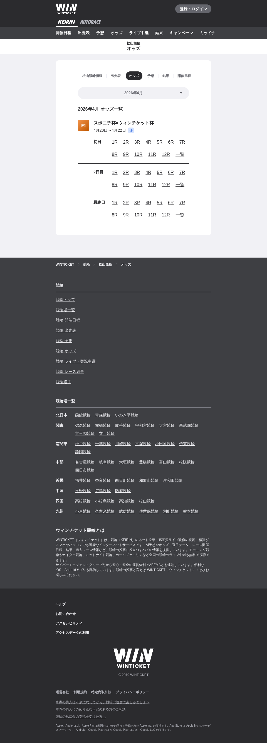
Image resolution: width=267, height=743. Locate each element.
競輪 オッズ (66, 351)
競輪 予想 (64, 340)
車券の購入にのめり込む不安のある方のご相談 (91, 709)
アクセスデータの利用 (72, 633)
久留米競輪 (105, 511)
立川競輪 (107, 433)
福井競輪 (83, 480)
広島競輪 (103, 490)
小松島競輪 (105, 501)
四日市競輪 (85, 470)
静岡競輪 (83, 452)
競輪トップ (65, 299)
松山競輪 (147, 501)
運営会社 (62, 692)
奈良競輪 (103, 480)
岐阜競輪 (107, 462)
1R (114, 142)
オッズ (116, 33)
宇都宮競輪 (145, 425)
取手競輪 (123, 425)
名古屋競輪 (85, 462)
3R (137, 142)
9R (125, 154)
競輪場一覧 (65, 310)
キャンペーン (181, 33)
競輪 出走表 (66, 330)
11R (152, 154)
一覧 (179, 154)
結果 (159, 33)
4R (148, 142)
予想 (100, 33)
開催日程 (63, 33)
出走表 (84, 33)
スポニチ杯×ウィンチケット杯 (123, 123)
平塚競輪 (143, 444)
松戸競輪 (83, 444)
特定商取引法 (101, 692)
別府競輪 (171, 511)
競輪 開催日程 (68, 320)
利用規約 (80, 692)
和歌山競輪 (149, 480)
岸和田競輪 (172, 480)
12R (166, 154)
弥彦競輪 (83, 425)
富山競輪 (167, 462)
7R (182, 142)
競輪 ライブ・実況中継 (76, 361)
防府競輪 (123, 490)
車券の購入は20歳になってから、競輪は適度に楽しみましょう (102, 702)
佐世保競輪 (149, 511)
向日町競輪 (125, 480)
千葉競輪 (103, 444)
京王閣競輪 (85, 433)
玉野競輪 (83, 490)
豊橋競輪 (147, 462)
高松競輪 (83, 501)
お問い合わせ (66, 614)
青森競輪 (103, 415)
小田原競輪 (165, 444)
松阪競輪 (187, 462)
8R (114, 154)
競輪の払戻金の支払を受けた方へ (81, 717)
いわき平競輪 (127, 415)
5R (159, 142)
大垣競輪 (127, 462)
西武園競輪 (189, 425)
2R (125, 142)
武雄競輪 (127, 511)
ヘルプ (61, 604)
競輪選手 (63, 382)
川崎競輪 (123, 444)
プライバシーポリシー (132, 692)
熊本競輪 (191, 511)
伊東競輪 (187, 444)
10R (138, 154)
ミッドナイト (211, 33)
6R (171, 142)
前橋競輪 (103, 425)
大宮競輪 (167, 425)
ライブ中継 (139, 33)
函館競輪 (83, 415)
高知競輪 (127, 501)
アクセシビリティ (69, 623)
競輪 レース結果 (70, 371)
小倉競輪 (83, 511)
